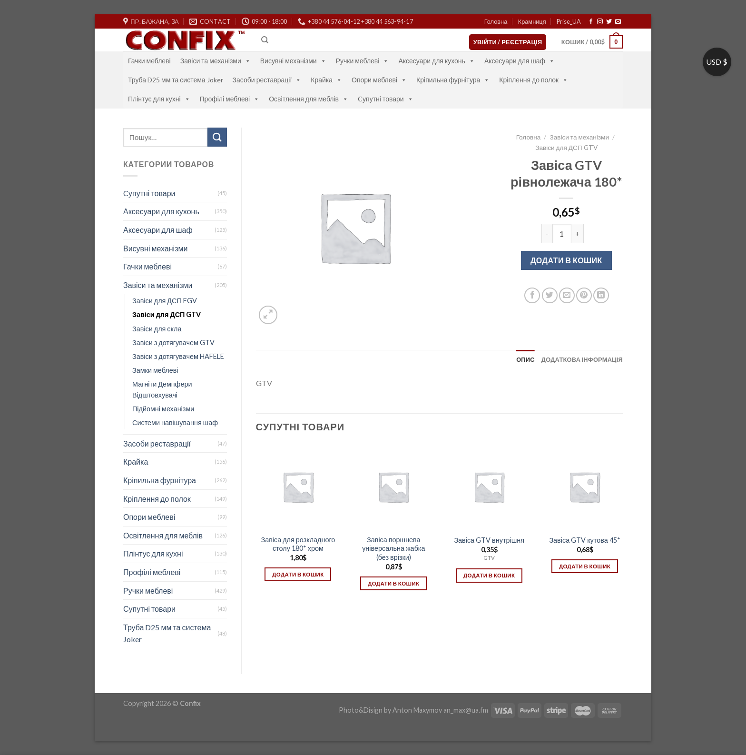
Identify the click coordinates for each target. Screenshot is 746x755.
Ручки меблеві (362, 61)
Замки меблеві (155, 370)
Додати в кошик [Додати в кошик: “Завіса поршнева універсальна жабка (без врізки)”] (393, 583)
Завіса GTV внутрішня (489, 540)
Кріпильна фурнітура (453, 80)
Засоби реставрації (267, 80)
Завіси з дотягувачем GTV (173, 342)
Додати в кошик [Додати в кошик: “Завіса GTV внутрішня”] (489, 575)
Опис (525, 359)
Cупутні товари (385, 99)
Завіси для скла (156, 329)
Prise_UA (569, 21)
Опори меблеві (379, 80)
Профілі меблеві (230, 99)
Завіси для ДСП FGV (164, 301)
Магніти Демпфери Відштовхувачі (162, 389)
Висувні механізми (293, 61)
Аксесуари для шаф (519, 61)
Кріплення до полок (533, 80)
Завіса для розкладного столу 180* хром (298, 544)
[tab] (525, 359)
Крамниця (532, 21)
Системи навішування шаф (175, 422)
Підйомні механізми (163, 409)
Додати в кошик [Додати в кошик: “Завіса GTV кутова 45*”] (584, 566)
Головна (496, 21)
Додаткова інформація (582, 359)
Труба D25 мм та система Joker (175, 80)
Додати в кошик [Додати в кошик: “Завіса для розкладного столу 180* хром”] (298, 574)
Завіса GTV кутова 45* (584, 540)
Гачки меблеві (149, 61)
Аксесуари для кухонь (436, 61)
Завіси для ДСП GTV (166, 314)
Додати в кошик (566, 260)
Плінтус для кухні (159, 99)
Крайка (326, 80)
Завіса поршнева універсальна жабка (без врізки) (393, 548)
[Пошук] (264, 40)
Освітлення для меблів (308, 99)
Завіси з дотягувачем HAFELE (178, 356)
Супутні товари (149, 608)
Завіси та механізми (215, 61)
